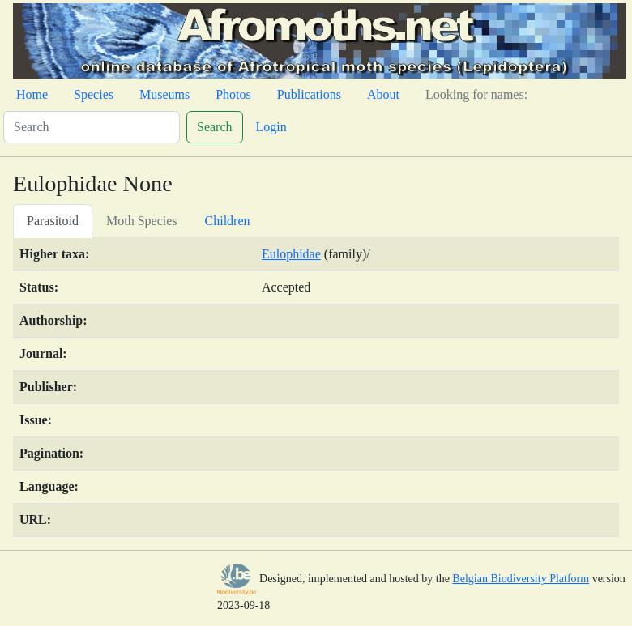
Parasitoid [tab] (53, 221)
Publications (309, 94)
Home (32, 94)
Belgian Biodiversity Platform (520, 579)
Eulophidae (291, 254)
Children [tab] (227, 221)
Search (215, 127)
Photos (233, 94)
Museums (164, 94)
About (383, 94)
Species (93, 94)
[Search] (91, 127)
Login (271, 127)
